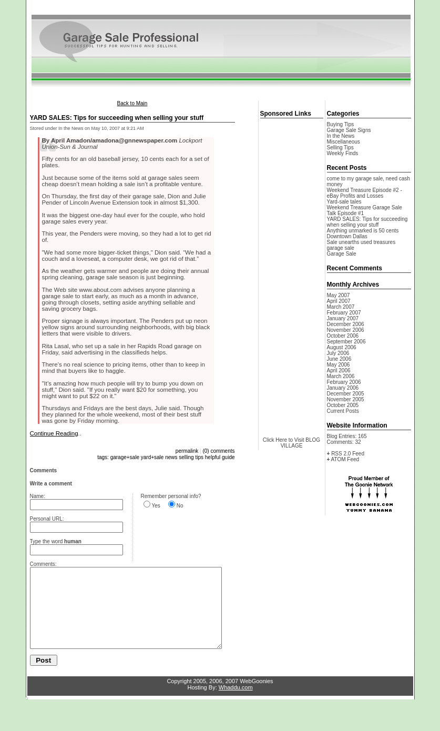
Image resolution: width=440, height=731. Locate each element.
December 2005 (345, 394)
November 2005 (345, 399)
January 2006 (343, 388)
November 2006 (345, 330)
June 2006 (339, 359)
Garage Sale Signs (349, 130)
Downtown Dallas (347, 236)
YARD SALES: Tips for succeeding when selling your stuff (367, 222)
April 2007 (339, 301)
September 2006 (346, 341)
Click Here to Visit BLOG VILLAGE (291, 443)
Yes (156, 506)
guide (228, 457)
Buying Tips (340, 124)
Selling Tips (340, 147)
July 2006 (338, 353)
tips (199, 457)
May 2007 (338, 295)
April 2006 (339, 370)
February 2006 (344, 382)
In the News (341, 136)
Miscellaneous (343, 142)
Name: (37, 496)
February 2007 (344, 313)
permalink (187, 451)
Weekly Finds (343, 153)
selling (186, 457)
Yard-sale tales (344, 202)
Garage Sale (341, 254)
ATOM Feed (345, 459)
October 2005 (343, 405)
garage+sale (124, 457)
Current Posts (343, 411)
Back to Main (132, 103)
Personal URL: (47, 519)
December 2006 (345, 324)
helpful (212, 457)
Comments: (43, 564)
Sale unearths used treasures (361, 242)
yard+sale (152, 457)
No (180, 506)
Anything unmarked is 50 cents (363, 230)
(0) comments (218, 451)
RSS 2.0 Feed (347, 453)
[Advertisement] (220, 10)
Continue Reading (54, 433)
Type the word (55, 541)
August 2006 (341, 347)
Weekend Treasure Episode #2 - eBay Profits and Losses (364, 193)
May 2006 (338, 365)
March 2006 (341, 376)
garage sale (340, 248)
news (171, 457)
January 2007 (343, 318)
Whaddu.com (236, 703)
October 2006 (343, 336)
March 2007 (341, 307)
